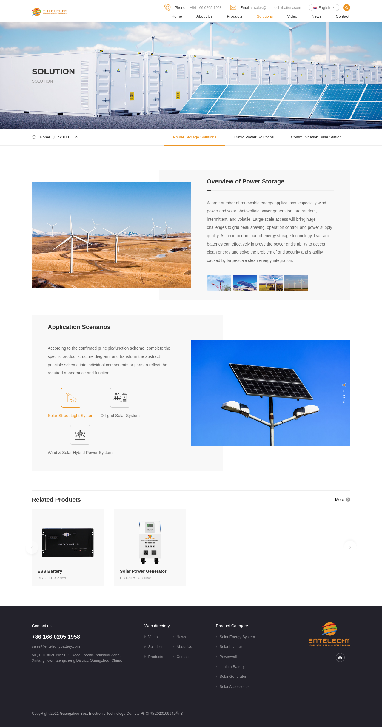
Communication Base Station (316, 137)
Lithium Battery (232, 667)
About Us (204, 16)
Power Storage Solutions (194, 137)
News (316, 16)
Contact (342, 16)
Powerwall (228, 657)
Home (177, 16)
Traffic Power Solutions (253, 137)
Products (234, 16)
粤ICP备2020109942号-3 (162, 713)
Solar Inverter (231, 647)
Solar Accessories (234, 687)
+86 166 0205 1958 (205, 8)
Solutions (265, 16)
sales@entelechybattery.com (277, 8)
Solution (155, 647)
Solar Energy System (237, 637)
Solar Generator (233, 676)
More (339, 500)
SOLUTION (68, 137)
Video (292, 16)
